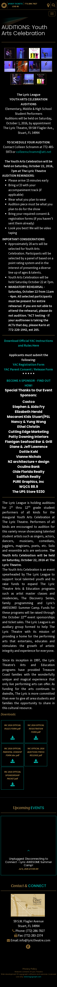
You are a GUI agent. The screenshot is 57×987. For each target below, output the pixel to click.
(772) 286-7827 (35, 931)
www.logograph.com (32, 976)
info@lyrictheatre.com (34, 940)
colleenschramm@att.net (33, 152)
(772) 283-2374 (33, 935)
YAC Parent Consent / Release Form (28, 369)
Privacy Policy (30, 968)
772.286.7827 (31, 3)
